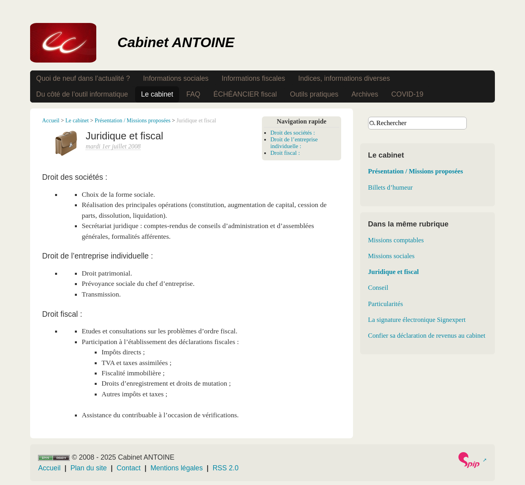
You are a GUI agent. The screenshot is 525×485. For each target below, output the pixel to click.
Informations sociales (175, 78)
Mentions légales (177, 468)
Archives (364, 94)
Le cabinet (157, 94)
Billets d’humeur (390, 187)
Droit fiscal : (285, 153)
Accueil (50, 120)
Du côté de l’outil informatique (82, 94)
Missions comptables (396, 240)
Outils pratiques (314, 94)
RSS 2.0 (225, 468)
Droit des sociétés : (292, 132)
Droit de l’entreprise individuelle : (294, 142)
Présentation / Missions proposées (132, 120)
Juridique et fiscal (393, 272)
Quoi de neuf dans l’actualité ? (83, 78)
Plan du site (89, 468)
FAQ (193, 94)
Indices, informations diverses (344, 78)
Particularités (385, 304)
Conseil (378, 287)
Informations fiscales (253, 78)
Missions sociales (391, 256)
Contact (128, 468)
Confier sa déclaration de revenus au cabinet (426, 335)
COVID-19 (407, 94)
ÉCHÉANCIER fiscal (245, 94)
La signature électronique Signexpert (417, 319)
